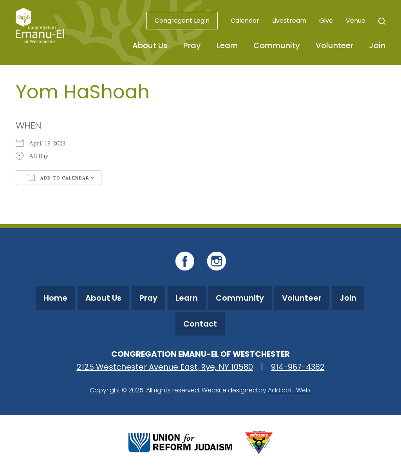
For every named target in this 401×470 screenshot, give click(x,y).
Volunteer (334, 45)
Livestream (289, 20)
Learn (227, 45)
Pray (192, 45)
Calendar (245, 20)
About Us (150, 45)
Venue (355, 20)
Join (377, 45)
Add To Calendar (58, 177)
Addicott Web (289, 390)
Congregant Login (182, 20)
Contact (200, 323)
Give (326, 20)
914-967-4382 (298, 366)
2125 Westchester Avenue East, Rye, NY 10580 (165, 366)
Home (55, 297)
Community (276, 45)
